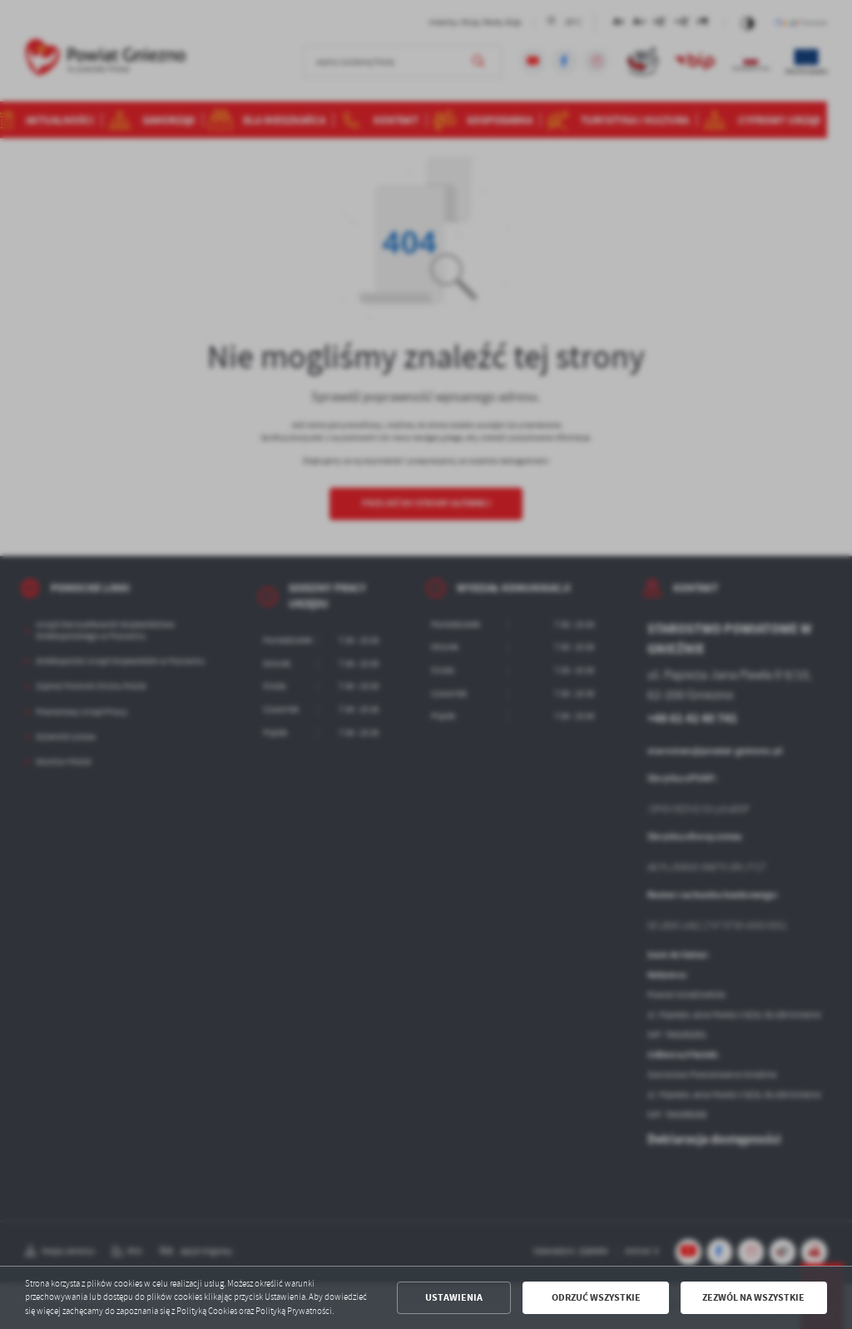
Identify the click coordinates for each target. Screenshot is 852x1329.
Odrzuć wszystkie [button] (596, 1297)
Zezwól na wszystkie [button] (753, 1297)
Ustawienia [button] (454, 1297)
